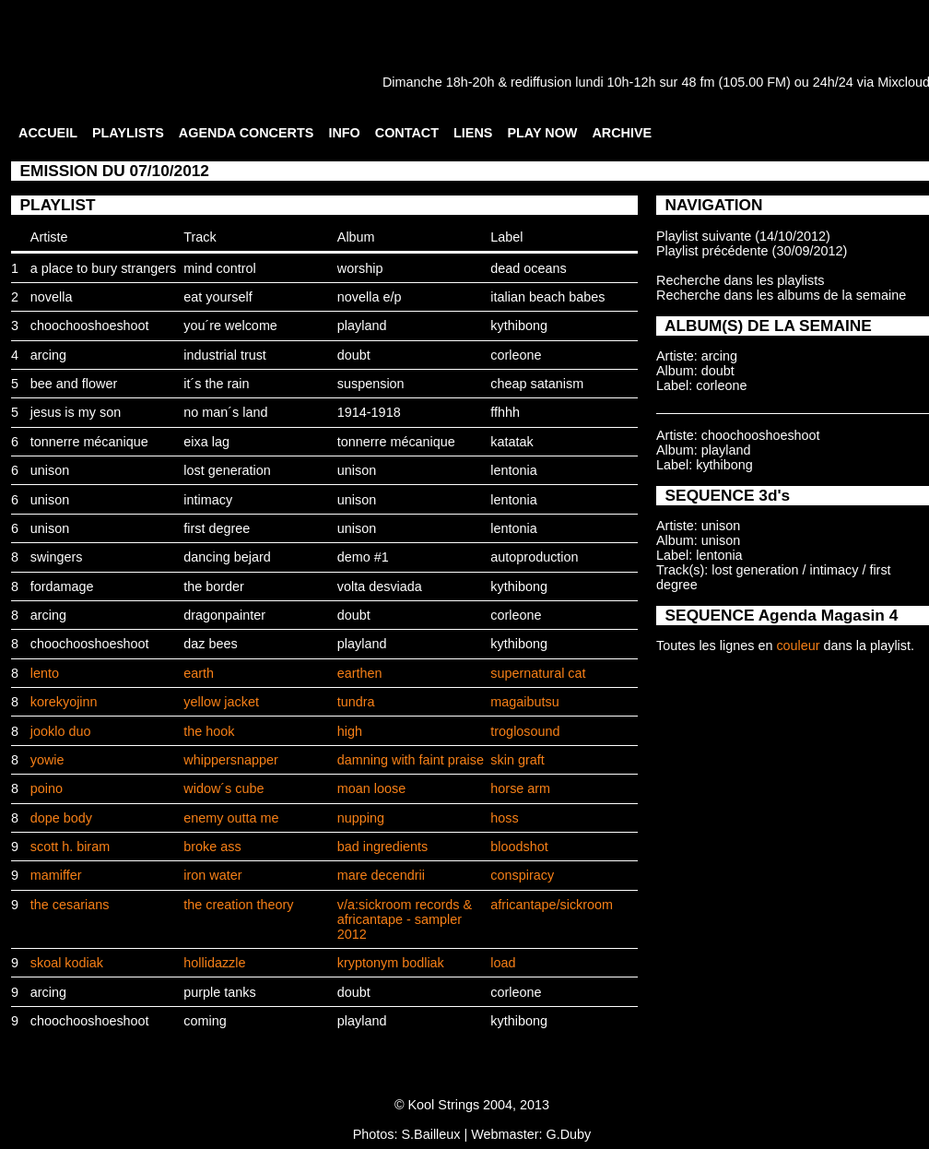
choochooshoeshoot (89, 325)
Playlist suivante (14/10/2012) (743, 236)
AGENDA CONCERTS (246, 132)
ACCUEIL (47, 132)
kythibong (518, 325)
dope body (61, 818)
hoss (504, 818)
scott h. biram (70, 846)
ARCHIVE (622, 132)
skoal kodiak (66, 962)
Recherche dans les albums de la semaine (781, 295)
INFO (343, 132)
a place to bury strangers (103, 268)
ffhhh (505, 412)
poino (46, 788)
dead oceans (528, 268)
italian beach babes (547, 297)
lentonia (513, 470)
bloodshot (518, 846)
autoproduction (534, 557)
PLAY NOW (542, 132)
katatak (511, 441)
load (502, 962)
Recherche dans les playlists (740, 280)
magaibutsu (524, 701)
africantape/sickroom (551, 904)
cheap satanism (536, 383)
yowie (47, 759)
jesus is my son (75, 412)
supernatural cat (537, 673)
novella (51, 297)
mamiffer (56, 875)
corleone (515, 355)
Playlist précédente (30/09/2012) (751, 250)
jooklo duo (60, 731)
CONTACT (407, 132)
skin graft (517, 759)
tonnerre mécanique (89, 441)
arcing (48, 355)
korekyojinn (64, 701)
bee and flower (73, 383)
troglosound (524, 731)
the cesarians (70, 904)
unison (49, 470)
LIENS (472, 132)
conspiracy (522, 875)
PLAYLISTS (128, 132)
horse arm (520, 788)
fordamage (62, 586)
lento (44, 673)
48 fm (697, 82)
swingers (56, 557)
